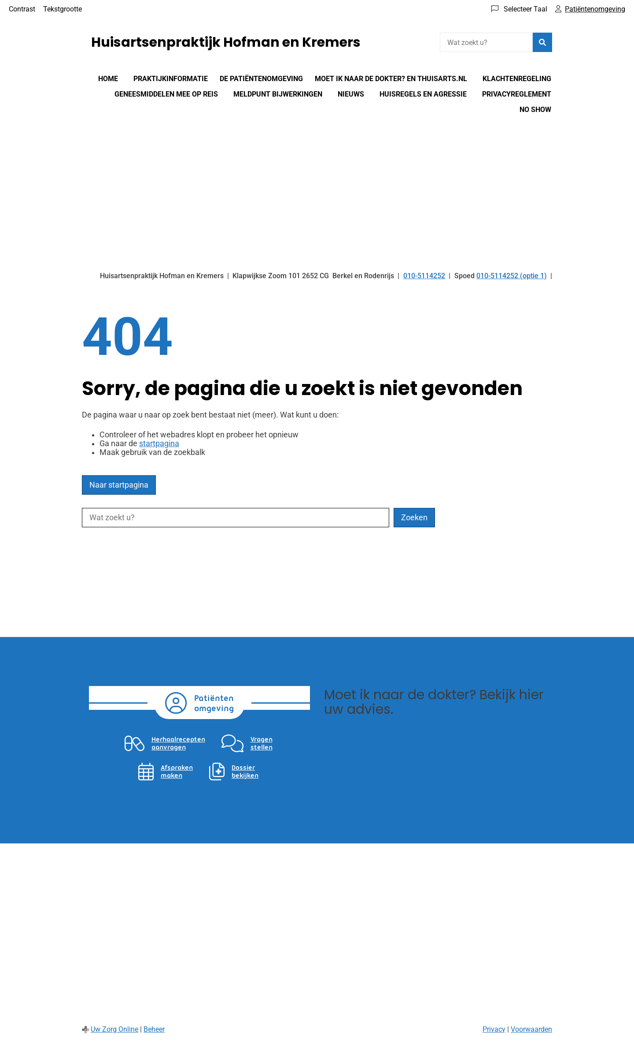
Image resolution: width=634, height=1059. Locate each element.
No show (535, 109)
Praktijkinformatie (170, 79)
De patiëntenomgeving (261, 79)
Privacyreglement (516, 94)
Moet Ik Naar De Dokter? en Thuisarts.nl (391, 79)
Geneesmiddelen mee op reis (166, 94)
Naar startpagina (118, 485)
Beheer (154, 1029)
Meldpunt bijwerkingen (277, 94)
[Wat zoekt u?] (486, 42)
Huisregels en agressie (423, 94)
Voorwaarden (531, 1029)
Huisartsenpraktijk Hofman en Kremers (226, 42)
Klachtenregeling (517, 79)
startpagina (159, 443)
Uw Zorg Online (114, 1029)
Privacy (494, 1029)
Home (108, 79)
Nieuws (351, 94)
